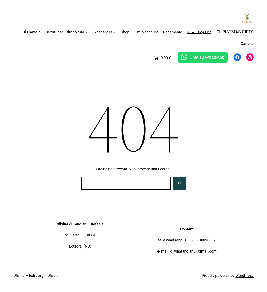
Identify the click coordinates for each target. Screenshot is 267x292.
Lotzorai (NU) (80, 246)
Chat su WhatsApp (206, 57)
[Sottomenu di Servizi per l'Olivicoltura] (86, 32)
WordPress (245, 275)
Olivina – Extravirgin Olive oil (36, 275)
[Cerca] (179, 183)
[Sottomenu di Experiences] (114, 32)
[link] (162, 58)
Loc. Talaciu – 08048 (80, 235)
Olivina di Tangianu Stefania (80, 224)
